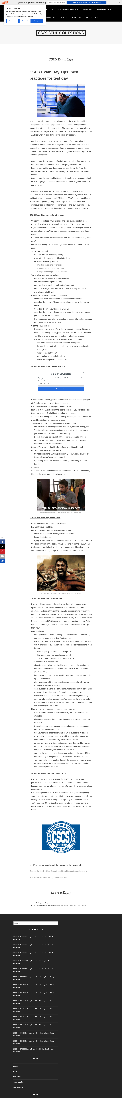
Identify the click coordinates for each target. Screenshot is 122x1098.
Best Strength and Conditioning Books (39, 17)
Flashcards (36, 474)
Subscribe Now (61, 389)
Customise (12, 1090)
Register (16, 1066)
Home (8, 9)
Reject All (25, 1090)
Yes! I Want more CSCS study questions (87, 2)
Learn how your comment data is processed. (71, 905)
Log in (15, 1071)
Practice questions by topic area (50, 268)
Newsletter (76, 17)
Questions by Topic (45, 9)
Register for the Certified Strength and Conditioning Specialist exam (58, 871)
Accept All (37, 1090)
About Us (63, 17)
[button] (61, 2)
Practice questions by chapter (49, 265)
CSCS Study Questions (61, 33)
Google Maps (62, 244)
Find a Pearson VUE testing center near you (48, 877)
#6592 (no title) (92, 17)
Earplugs (35, 467)
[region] (25, 1084)
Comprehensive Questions (67, 9)
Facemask (35, 471)
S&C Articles (87, 9)
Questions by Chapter (24, 9)
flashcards (69, 540)
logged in (41, 903)
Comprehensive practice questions (52, 272)
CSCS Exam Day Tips (104, 9)
